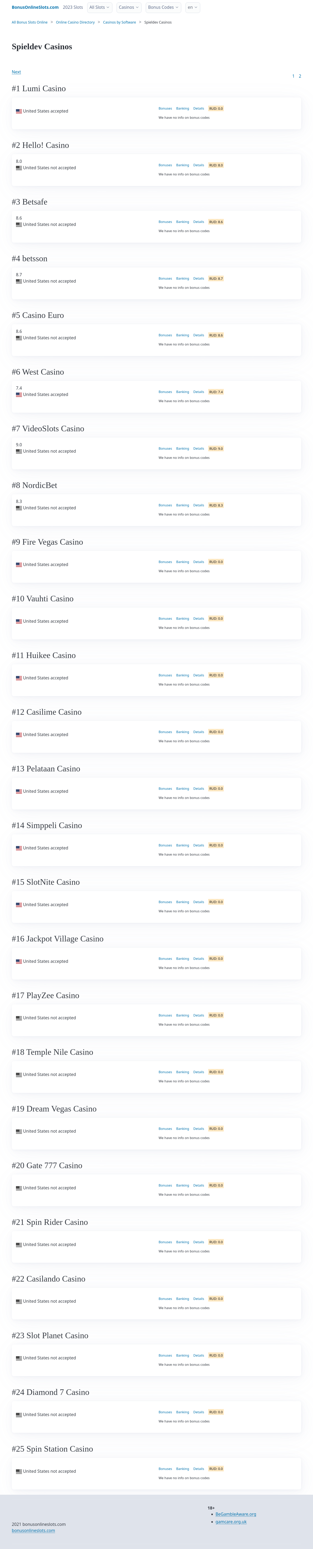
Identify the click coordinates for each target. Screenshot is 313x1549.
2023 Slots (73, 7)
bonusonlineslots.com (33, 1530)
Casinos (126, 7)
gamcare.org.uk (231, 1521)
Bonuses (165, 108)
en (190, 7)
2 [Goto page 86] (300, 76)
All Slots (97, 7)
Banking (182, 108)
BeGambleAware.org (236, 1514)
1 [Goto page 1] (293, 76)
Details (198, 108)
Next (16, 72)
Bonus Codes (161, 7)
